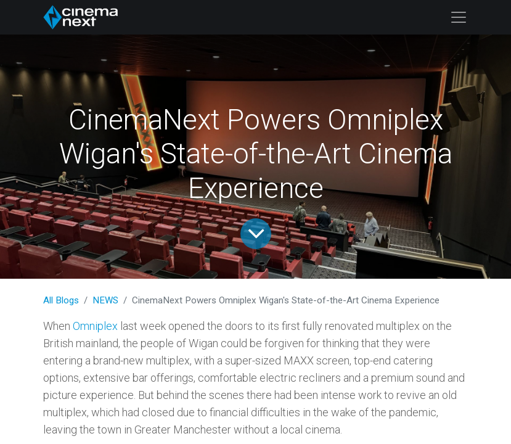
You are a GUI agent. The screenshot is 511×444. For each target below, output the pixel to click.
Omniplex (95, 325)
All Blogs (61, 300)
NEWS (105, 300)
